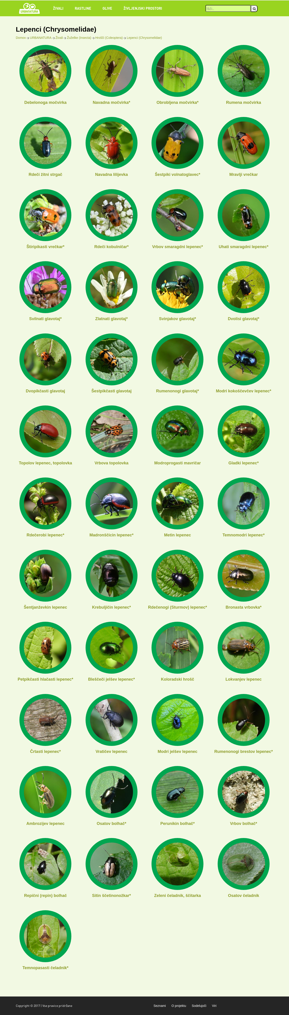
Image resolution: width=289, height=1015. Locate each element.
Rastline (83, 8)
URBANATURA (40, 38)
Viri (214, 1006)
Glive (107, 8)
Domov (21, 38)
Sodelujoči (199, 1006)
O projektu (178, 1006)
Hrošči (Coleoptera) (109, 38)
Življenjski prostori (143, 8)
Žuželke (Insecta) (79, 38)
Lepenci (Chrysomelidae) (144, 38)
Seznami (160, 1006)
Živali (58, 8)
